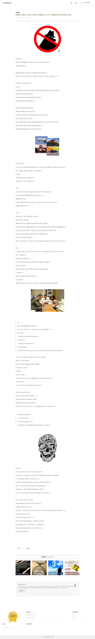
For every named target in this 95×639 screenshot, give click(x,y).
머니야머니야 (7, 3)
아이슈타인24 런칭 (30, 617)
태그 (76, 3)
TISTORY (48, 637)
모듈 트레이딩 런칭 (30, 614)
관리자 (52, 637)
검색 (21, 627)
